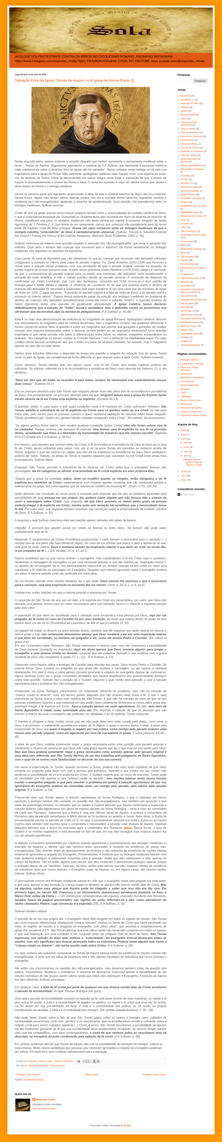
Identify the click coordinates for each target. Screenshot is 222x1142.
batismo (184, 111)
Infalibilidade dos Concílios (193, 206)
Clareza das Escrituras (191, 136)
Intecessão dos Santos (191, 216)
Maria (183, 245)
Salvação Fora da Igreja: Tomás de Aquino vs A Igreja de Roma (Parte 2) (74, 80)
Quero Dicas (189, 495)
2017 (184, 475)
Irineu (183, 220)
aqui (128, 827)
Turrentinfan (186, 374)
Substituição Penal (189, 314)
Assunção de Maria (189, 103)
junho (187, 447)
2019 (184, 439)
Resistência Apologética (192, 377)
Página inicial (91, 1074)
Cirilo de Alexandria (189, 132)
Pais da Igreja (187, 256)
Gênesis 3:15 (187, 183)
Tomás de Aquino (57, 1065)
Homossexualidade (189, 191)
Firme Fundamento (189, 385)
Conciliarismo (187, 140)
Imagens (184, 202)
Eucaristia (185, 175)
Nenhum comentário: (64, 1061)
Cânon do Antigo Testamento (188, 123)
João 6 (183, 227)
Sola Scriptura (187, 311)
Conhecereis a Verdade (192, 363)
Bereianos (185, 389)
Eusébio (184, 179)
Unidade (184, 341)
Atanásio (184, 107)
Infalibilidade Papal (189, 212)
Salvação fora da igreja (38, 1065)
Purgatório (185, 274)
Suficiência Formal (189, 322)
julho (186, 442)
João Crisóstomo (188, 231)
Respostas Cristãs (46, 1099)
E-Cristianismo (187, 381)
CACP (183, 392)
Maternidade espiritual (191, 249)
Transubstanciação (189, 333)
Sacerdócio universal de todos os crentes (192, 290)
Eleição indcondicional (191, 165)
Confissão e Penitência (191, 151)
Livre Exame (186, 241)
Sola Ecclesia (187, 303)
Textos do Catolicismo (191, 411)
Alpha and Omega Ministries (189, 368)
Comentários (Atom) (33, 1079)
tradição (184, 329)
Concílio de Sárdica (190, 147)
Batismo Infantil (188, 114)
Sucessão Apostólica (190, 318)
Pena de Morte (187, 264)
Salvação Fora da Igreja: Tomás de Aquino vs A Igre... (193, 462)
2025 (184, 430)
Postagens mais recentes (28, 1074)
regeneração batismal (191, 278)
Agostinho (185, 95)
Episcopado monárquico (192, 169)
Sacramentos (187, 296)
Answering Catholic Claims (193, 415)
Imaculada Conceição (191, 198)
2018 (184, 471)
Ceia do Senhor (188, 128)
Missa (183, 252)
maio (186, 451)
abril (186, 455)
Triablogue (185, 396)
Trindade (184, 337)
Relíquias (185, 281)
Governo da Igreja (189, 187)
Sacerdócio (185, 285)
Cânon (183, 118)
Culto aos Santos (188, 155)
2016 (184, 480)
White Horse (186, 404)
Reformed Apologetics (191, 407)
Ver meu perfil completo (44, 1108)
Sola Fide (185, 307)
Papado (184, 260)
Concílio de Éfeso (189, 144)
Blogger (127, 1125)
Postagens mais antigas (154, 1074)
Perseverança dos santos (192, 268)
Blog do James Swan (190, 400)
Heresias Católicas (189, 359)
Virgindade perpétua (190, 345)
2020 (184, 434)
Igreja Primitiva (187, 194)
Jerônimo (184, 223)
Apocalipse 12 (187, 99)
